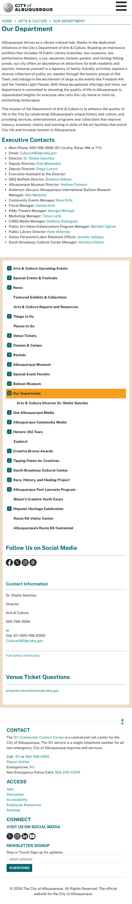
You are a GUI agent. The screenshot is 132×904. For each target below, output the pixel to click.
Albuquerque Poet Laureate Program (44, 490)
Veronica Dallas (91, 242)
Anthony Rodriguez (62, 221)
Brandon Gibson (59, 179)
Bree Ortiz (64, 200)
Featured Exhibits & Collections (40, 297)
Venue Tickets (25, 336)
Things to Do (23, 316)
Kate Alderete (58, 232)
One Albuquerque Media (33, 413)
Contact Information (27, 583)
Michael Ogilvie (103, 226)
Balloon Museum (27, 384)
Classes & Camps (27, 345)
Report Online (18, 762)
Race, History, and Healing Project (41, 480)
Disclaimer (15, 794)
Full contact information (23, 655)
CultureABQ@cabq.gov (38, 153)
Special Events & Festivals (35, 278)
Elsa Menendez (48, 163)
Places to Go (24, 326)
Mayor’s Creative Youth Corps (38, 499)
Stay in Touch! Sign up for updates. (35, 852)
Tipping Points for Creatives (36, 461)
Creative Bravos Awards (33, 451)
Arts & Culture (32, 21)
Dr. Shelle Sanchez (39, 158)
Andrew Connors (73, 184)
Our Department (27, 393)
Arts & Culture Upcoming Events (40, 268)
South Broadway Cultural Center (40, 470)
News (18, 288)
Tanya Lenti (51, 216)
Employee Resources (24, 805)
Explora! (21, 441)
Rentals (19, 355)
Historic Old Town (28, 432)
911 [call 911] (32, 767)
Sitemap (13, 810)
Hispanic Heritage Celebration (38, 509)
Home (7, 21)
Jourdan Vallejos (90, 237)
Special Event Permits (31, 374)
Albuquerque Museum (32, 365)
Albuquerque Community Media (40, 422)
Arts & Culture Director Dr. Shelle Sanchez (52, 403)
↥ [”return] (122, 722)
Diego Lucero (47, 169)
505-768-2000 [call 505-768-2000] (37, 757)
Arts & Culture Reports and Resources (46, 307)
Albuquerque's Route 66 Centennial (43, 528)
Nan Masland (35, 195)
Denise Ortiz (45, 205)
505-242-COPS (67, 772)
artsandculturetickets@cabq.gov (32, 691)
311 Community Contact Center (39, 737)
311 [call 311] (17, 757)
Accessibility (17, 800)
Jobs (10, 789)
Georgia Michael (61, 211)
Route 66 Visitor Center (33, 518)
